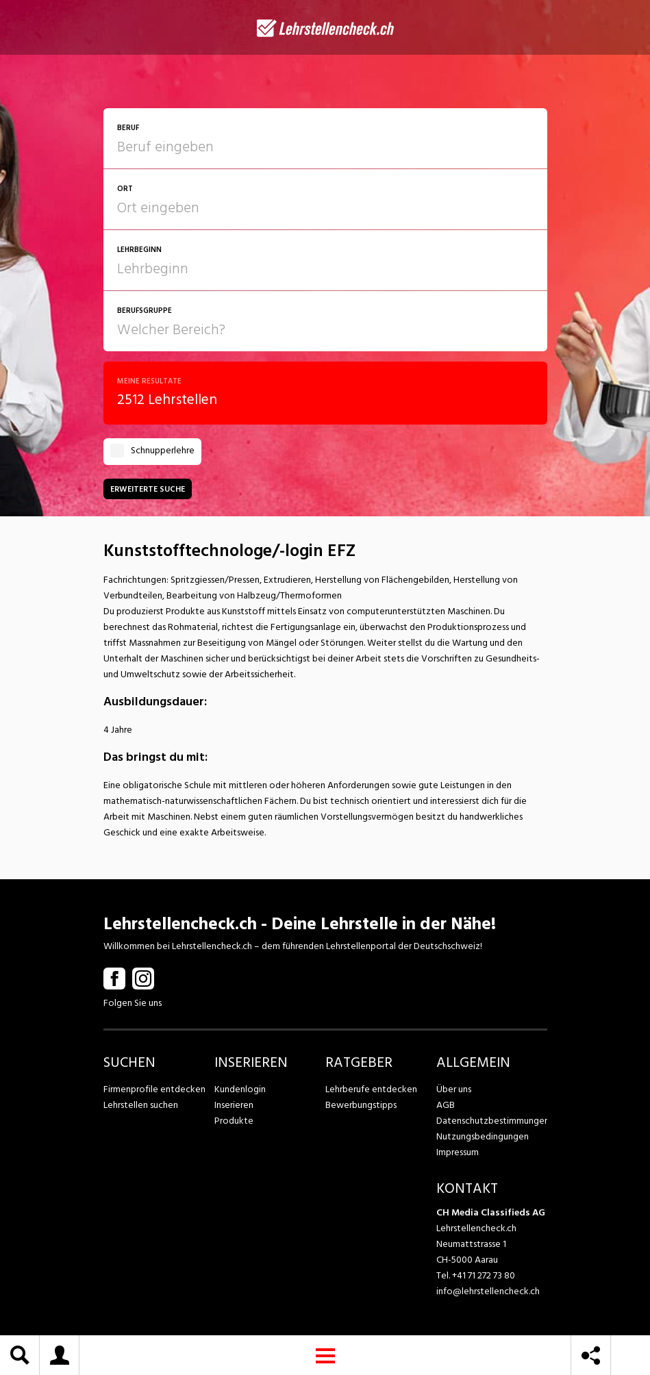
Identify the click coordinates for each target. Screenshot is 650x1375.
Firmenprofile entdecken (154, 1089)
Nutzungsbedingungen (482, 1136)
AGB (445, 1105)
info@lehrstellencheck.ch (488, 1291)
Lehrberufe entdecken (371, 1089)
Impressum (457, 1152)
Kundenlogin (240, 1089)
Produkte (233, 1120)
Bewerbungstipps (361, 1105)
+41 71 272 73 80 (483, 1275)
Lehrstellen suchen (140, 1105)
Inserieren (233, 1105)
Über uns (453, 1089)
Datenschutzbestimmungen (491, 1120)
